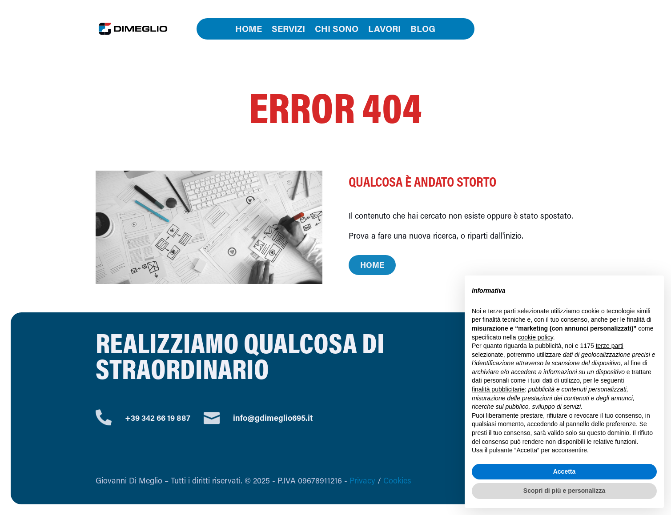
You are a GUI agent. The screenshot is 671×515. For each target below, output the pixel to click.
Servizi (288, 29)
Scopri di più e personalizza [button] (564, 490)
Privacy (362, 480)
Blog (422, 29)
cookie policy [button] (535, 337)
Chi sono (336, 29)
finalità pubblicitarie (498, 389)
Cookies (397, 480)
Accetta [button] (564, 471)
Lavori (384, 29)
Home (248, 29)
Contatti (532, 29)
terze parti (609, 345)
